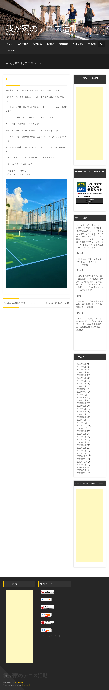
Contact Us (11, 50)
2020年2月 (81, 450)
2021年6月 (81, 406)
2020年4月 (81, 445)
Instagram (63, 43)
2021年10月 (82, 394)
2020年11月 (82, 425)
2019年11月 (82, 459)
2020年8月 (81, 434)
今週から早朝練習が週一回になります (21, 303)
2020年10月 (82, 428)
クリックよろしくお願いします (54, 636)
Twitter (50, 43)
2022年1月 (81, 386)
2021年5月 (81, 408)
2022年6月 (81, 372)
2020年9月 (81, 431)
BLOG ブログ (22, 43)
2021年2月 (81, 417)
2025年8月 (81, 366)
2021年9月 (81, 397)
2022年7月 (81, 369)
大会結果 (92, 43)
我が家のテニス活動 (46, 28)
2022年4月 (81, 378)
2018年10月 (82, 473)
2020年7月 (81, 436)
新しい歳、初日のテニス (57, 303)
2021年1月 (81, 420)
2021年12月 (82, 389)
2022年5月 (81, 375)
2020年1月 (81, 453)
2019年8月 (81, 467)
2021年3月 (81, 414)
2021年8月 (81, 400)
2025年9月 (81, 364)
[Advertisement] (89, 123)
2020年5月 (81, 442)
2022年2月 (81, 383)
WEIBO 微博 (78, 43)
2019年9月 (81, 464)
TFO (9, 79)
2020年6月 (81, 439)
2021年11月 (82, 392)
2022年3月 (81, 380)
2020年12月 (82, 422)
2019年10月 (82, 461)
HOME (9, 43)
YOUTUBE (37, 43)
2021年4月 (81, 411)
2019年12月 (82, 456)
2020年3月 (81, 447)
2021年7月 (81, 403)
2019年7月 (81, 470)
